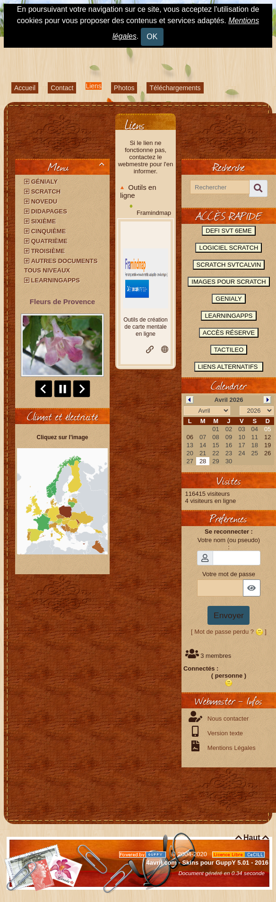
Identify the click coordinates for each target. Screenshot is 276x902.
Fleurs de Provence (62, 302)
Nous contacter (227, 718)
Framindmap (154, 212)
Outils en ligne (138, 191)
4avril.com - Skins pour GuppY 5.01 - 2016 (207, 862)
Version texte (224, 733)
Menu (77, 167)
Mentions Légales (231, 747)
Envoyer (229, 615)
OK (152, 37)
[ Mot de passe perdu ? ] (229, 631)
